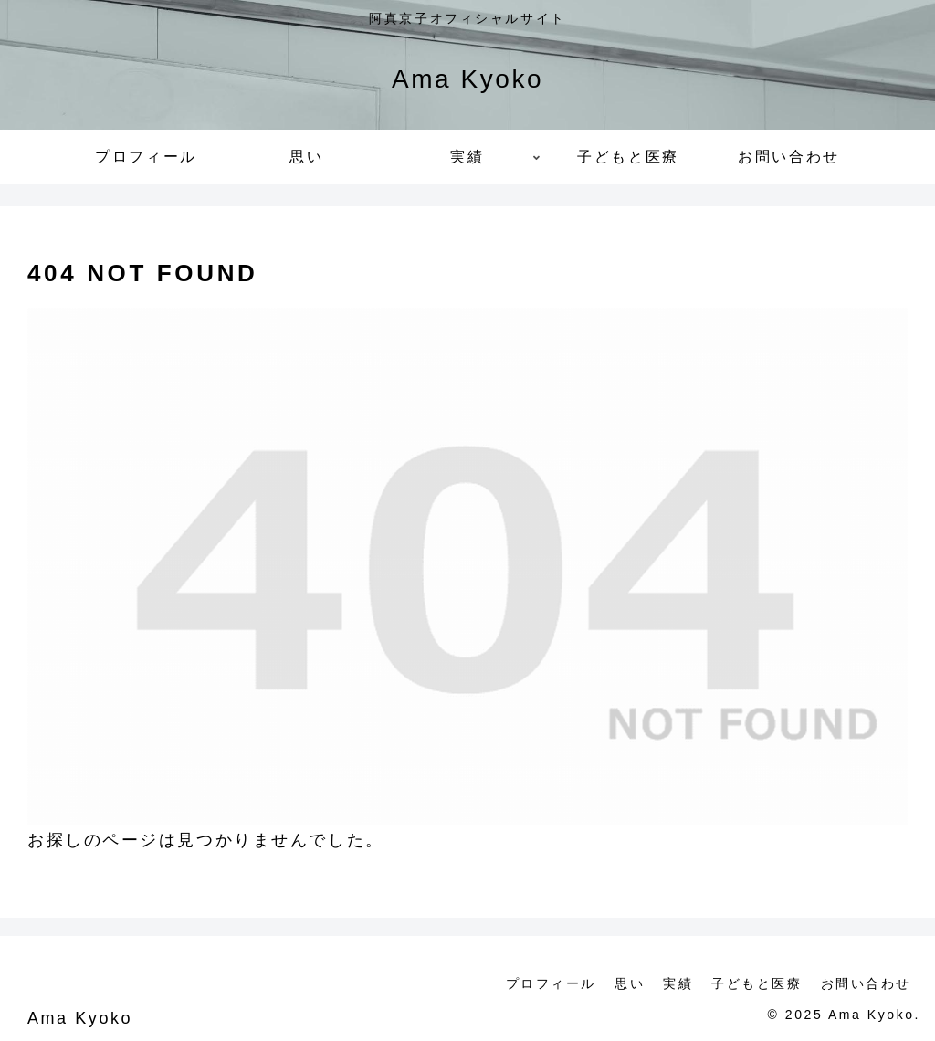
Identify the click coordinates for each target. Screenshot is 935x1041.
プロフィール (551, 983)
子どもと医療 (756, 983)
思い (630, 983)
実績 (678, 983)
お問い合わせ (866, 983)
